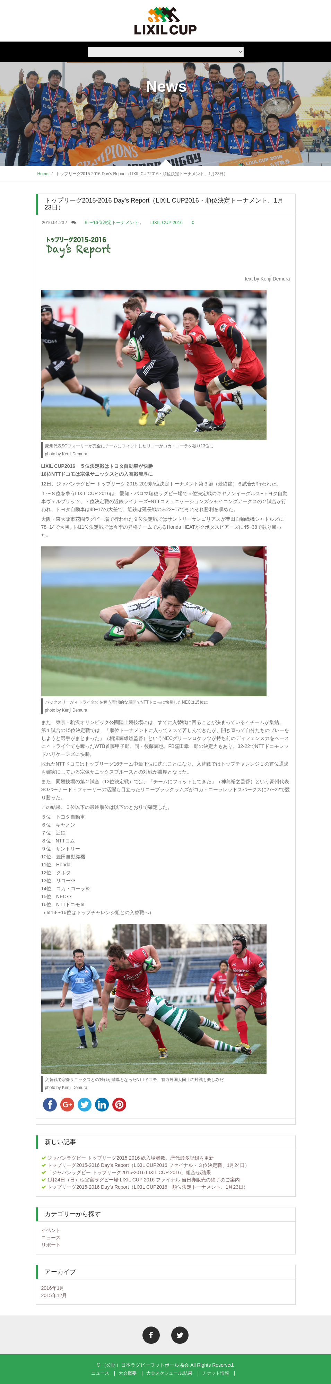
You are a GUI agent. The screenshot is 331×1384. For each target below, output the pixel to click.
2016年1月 (52, 1288)
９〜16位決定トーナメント (111, 222)
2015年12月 (54, 1295)
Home (43, 173)
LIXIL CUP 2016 (166, 222)
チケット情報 (215, 1373)
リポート (51, 1245)
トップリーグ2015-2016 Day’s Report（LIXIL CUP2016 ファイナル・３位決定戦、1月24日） (148, 1165)
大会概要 (128, 1373)
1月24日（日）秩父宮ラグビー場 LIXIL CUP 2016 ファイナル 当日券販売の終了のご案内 (143, 1179)
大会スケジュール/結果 (169, 1373)
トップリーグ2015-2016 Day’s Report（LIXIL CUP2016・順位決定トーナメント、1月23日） (147, 1187)
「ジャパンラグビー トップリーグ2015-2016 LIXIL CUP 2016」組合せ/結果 (129, 1172)
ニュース (51, 1237)
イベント (51, 1230)
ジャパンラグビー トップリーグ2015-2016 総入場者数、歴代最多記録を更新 (130, 1158)
